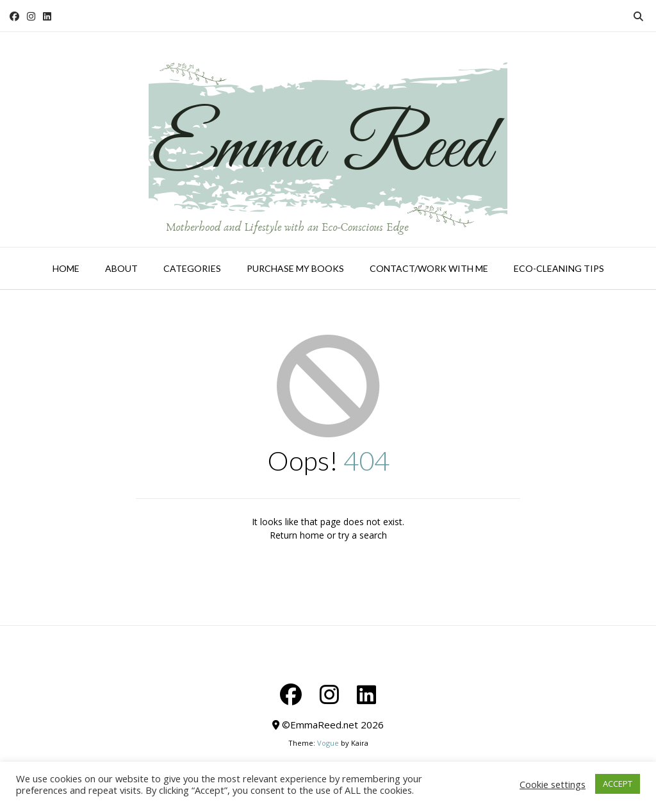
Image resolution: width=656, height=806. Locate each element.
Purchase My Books (295, 268)
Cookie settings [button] (553, 784)
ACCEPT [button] (617, 783)
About (121, 268)
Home (66, 268)
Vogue (328, 743)
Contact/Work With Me (429, 268)
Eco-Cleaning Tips (559, 268)
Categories (192, 268)
